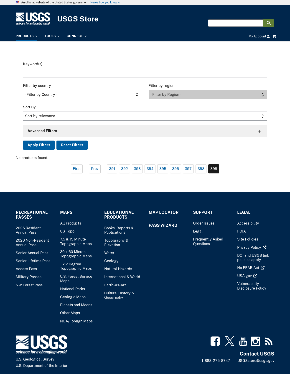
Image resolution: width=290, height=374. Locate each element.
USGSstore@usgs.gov (255, 360)
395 (162, 169)
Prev (95, 169)
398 (201, 169)
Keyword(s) (32, 64)
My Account (259, 36)
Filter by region (161, 86)
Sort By (29, 107)
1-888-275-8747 (216, 360)
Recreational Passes (32, 215)
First (77, 169)
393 (137, 169)
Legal (243, 212)
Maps (66, 212)
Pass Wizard (163, 225)
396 (175, 169)
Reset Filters (72, 145)
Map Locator (164, 212)
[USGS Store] (145, 18)
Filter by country (37, 86)
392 (124, 169)
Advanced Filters (42, 131)
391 (112, 169)
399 (213, 169)
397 (188, 169)
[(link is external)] (249, 247)
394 (150, 169)
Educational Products (119, 215)
